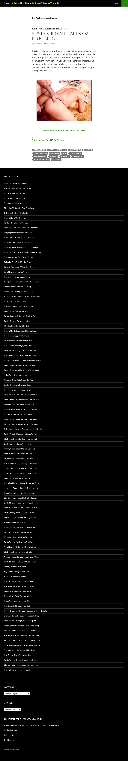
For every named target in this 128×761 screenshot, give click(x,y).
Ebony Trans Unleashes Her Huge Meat (20, 419)
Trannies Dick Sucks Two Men (16, 183)
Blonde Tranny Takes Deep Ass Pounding (21, 665)
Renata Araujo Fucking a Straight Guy (20, 517)
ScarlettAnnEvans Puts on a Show (18, 414)
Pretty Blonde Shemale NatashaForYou (20, 434)
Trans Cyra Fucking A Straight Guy (18, 291)
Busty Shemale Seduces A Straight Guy (20, 316)
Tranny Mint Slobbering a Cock (17, 670)
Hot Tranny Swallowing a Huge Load (19, 390)
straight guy (78, 156)
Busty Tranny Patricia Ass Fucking (18, 542)
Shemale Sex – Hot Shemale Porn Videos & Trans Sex (32, 3)
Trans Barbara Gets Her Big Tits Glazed (20, 409)
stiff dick (65, 156)
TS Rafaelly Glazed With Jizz (16, 223)
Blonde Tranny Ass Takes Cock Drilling (20, 630)
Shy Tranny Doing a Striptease (16, 571)
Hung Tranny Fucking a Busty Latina (19, 493)
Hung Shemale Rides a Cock (15, 522)
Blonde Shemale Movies (57, 29)
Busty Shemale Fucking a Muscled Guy (20, 562)
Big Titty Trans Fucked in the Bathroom (20, 498)
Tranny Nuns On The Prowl (15, 218)
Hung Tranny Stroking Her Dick (17, 601)
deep (64, 153)
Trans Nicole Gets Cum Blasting (17, 286)
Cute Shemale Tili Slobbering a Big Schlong (22, 645)
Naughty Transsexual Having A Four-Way (21, 282)
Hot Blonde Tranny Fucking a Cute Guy (20, 463)
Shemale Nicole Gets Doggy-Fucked (19, 257)
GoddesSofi (9, 740)
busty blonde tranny (57, 150)
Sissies (18, 749)
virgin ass (56, 160)
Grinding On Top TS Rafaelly (16, 213)
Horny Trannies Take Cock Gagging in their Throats (25, 611)
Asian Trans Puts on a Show (15, 375)
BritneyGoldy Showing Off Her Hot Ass (20, 395)
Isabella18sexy (10, 735)
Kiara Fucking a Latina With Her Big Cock (21, 483)
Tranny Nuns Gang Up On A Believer (19, 237)
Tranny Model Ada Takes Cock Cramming (21, 625)
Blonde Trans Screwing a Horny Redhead (21, 424)
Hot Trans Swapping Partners (16, 336)
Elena (53, 44)
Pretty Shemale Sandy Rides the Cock (19, 365)
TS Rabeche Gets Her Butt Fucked (18, 340)
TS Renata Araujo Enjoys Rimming (18, 537)
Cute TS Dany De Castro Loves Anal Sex (20, 473)
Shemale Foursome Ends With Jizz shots (21, 228)
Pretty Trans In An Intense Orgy (17, 321)
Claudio (88, 150)
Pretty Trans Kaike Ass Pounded (17, 478)
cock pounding (40, 153)
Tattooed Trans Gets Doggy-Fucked (18, 380)
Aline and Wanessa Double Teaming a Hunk (22, 488)
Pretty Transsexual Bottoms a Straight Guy (22, 370)
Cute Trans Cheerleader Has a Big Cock (20, 468)
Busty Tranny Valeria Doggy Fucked (19, 512)
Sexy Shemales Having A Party (16, 272)
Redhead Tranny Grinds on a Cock (18, 591)
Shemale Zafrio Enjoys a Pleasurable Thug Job (23, 616)
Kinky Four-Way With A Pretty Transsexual (22, 296)
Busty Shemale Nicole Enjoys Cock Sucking (22, 503)
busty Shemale (76, 150)
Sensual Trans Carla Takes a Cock (18, 453)
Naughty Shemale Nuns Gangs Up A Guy (21, 247)
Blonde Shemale (39, 29)
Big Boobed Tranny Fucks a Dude (18, 552)
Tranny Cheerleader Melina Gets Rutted (20, 449)
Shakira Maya (75, 153)
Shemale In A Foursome (14, 203)
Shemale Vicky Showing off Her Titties (20, 650)
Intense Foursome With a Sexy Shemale (20, 267)
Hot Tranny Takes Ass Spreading (17, 655)
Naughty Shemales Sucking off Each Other (21, 557)
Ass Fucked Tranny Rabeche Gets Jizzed (20, 188)
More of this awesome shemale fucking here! (64, 130)
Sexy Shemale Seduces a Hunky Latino (20, 547)
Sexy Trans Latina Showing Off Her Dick (20, 581)
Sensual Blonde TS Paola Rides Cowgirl (20, 508)
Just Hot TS (6, 749)
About (117, 3)
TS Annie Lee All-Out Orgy (15, 301)
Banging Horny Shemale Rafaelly (17, 232)
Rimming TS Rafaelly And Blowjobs (19, 208)
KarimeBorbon (10, 730)
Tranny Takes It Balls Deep (15, 566)
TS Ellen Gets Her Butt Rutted (16, 326)
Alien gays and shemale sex (12, 749)
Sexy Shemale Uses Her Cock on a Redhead (22, 355)
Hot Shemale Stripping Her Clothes (19, 586)
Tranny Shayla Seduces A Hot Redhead (20, 331)
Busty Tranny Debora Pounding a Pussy (20, 660)
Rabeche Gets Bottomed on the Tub (19, 404)
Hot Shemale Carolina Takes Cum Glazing (21, 635)
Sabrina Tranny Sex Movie (15, 576)
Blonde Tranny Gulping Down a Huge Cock (22, 640)
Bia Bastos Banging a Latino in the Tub (20, 350)
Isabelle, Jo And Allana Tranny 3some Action (22, 252)
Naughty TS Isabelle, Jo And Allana (18, 242)
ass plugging (39, 150)
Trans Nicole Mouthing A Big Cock (18, 306)
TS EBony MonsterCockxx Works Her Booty (22, 360)
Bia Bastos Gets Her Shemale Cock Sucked (21, 399)
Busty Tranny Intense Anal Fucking (18, 444)
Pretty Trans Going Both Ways (16, 311)
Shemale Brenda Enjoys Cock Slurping (20, 620)
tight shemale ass (41, 160)
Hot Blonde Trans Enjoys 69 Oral (18, 345)
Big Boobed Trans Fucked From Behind (20, 439)
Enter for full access (49, 140)
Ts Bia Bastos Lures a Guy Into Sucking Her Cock (24, 429)
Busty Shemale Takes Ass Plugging (60, 36)
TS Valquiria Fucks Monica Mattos (18, 458)
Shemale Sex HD (40, 156)
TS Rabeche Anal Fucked (14, 193)
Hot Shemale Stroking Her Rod (17, 606)
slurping (53, 156)
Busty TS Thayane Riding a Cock (17, 385)
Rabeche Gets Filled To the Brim (17, 262)
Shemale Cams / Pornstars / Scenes (24, 719)
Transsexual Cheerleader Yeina (17, 277)
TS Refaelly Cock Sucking (14, 198)
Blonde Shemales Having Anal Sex (18, 532)
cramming (54, 153)
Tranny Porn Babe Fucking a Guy (17, 596)
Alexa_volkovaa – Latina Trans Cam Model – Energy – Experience (31, 725)
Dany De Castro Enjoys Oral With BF (19, 527)
